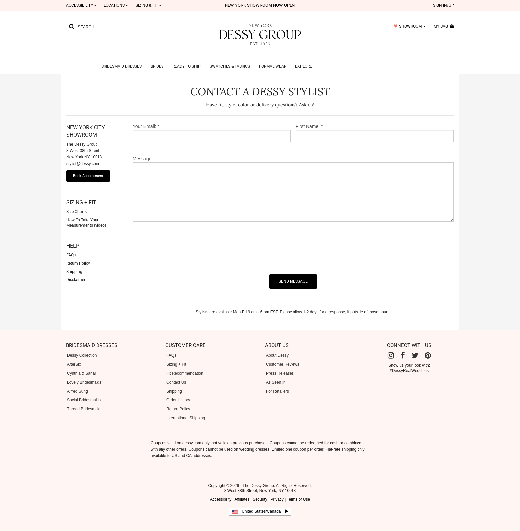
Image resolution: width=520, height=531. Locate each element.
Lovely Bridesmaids (84, 374)
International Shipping (185, 410)
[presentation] (183, 240)
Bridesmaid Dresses (121, 58)
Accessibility (81, 5)
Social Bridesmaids (84, 392)
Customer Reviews (282, 356)
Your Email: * (146, 118)
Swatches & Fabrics (230, 58)
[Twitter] (415, 347)
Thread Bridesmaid (83, 401)
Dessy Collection (82, 347)
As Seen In (276, 374)
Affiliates (241, 491)
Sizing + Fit (176, 356)
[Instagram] (391, 347)
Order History (178, 392)
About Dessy (277, 347)
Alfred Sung (77, 383)
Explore (303, 58)
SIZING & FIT (148, 5)
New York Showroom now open (260, 5)
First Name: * (309, 118)
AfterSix (74, 356)
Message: (143, 150)
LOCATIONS (116, 5)
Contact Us (176, 374)
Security (260, 491)
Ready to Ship (186, 58)
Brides (157, 58)
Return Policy (178, 401)
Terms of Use (298, 491)
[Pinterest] (428, 347)
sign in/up (443, 5)
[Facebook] (403, 347)
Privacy (276, 491)
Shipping (174, 383)
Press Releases (280, 365)
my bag (444, 26)
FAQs (171, 347)
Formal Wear (272, 58)
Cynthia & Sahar (81, 365)
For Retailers (277, 383)
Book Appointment (88, 168)
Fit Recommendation (184, 365)
